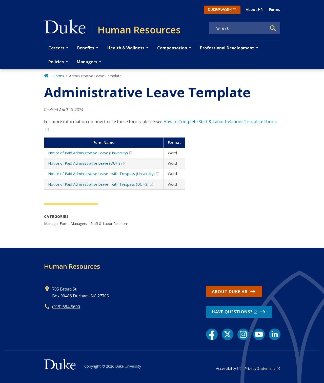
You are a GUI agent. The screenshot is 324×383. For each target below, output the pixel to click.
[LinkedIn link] (274, 334)
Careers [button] (56, 48)
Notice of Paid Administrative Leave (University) (88, 152)
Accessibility (226, 368)
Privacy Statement (260, 368)
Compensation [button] (172, 48)
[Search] (273, 28)
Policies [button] (56, 62)
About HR (254, 9)
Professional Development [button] (227, 48)
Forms (274, 9)
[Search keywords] (238, 28)
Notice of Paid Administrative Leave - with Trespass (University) (101, 173)
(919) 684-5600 (66, 307)
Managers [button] (87, 62)
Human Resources (72, 266)
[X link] (227, 334)
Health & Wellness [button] (125, 48)
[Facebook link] (212, 334)
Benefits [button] (85, 48)
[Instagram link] (243, 334)
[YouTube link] (259, 334)
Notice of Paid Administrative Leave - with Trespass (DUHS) (98, 184)
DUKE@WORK (220, 9)
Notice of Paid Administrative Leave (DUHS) (85, 163)
